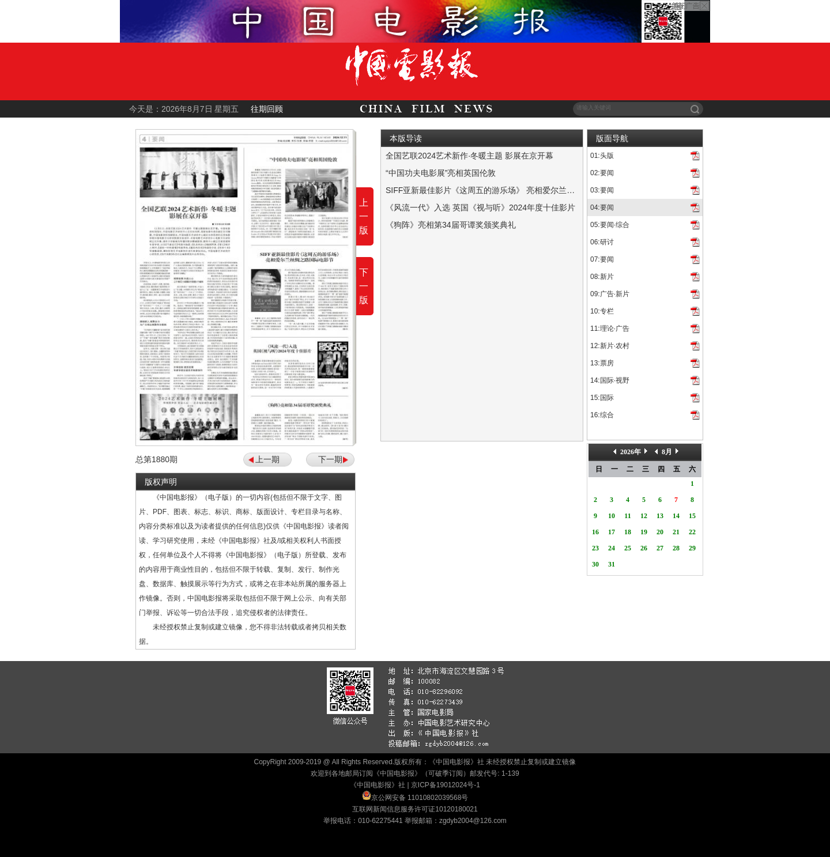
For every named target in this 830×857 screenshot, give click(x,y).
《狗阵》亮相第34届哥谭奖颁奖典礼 (451, 224)
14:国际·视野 (609, 380)
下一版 (363, 286)
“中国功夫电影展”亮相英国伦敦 (441, 173)
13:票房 (602, 363)
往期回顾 (267, 109)
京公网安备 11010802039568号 (420, 798)
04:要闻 (602, 207)
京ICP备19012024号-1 (445, 785)
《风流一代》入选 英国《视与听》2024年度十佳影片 (480, 207)
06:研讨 (602, 242)
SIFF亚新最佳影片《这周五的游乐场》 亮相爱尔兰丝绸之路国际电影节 (512, 190)
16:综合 (602, 415)
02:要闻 (602, 173)
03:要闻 (602, 190)
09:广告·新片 (609, 294)
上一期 (267, 459)
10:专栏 (602, 311)
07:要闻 (602, 259)
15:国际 (602, 398)
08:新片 (602, 277)
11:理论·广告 (609, 328)
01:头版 (602, 156)
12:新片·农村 (609, 346)
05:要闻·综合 (609, 225)
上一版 (363, 216)
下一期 (330, 459)
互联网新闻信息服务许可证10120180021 (414, 809)
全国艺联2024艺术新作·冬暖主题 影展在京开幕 (469, 155)
